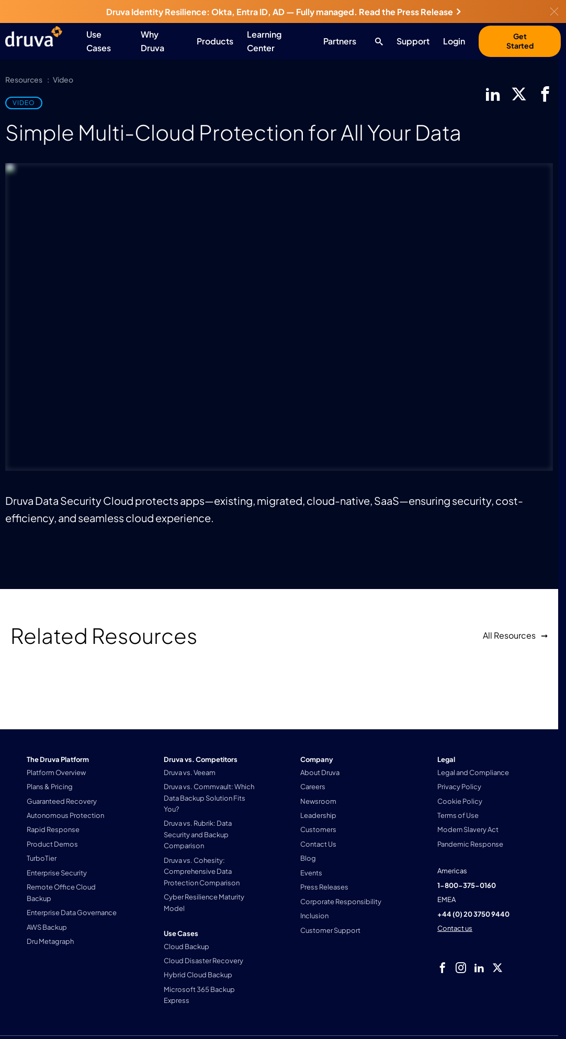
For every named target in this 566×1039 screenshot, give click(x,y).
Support (413, 41)
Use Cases (98, 41)
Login (454, 41)
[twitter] (519, 94)
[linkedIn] (493, 94)
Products (215, 41)
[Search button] (376, 41)
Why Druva (152, 41)
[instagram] (461, 968)
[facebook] (545, 94)
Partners (339, 41)
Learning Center (264, 41)
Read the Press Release (409, 11)
